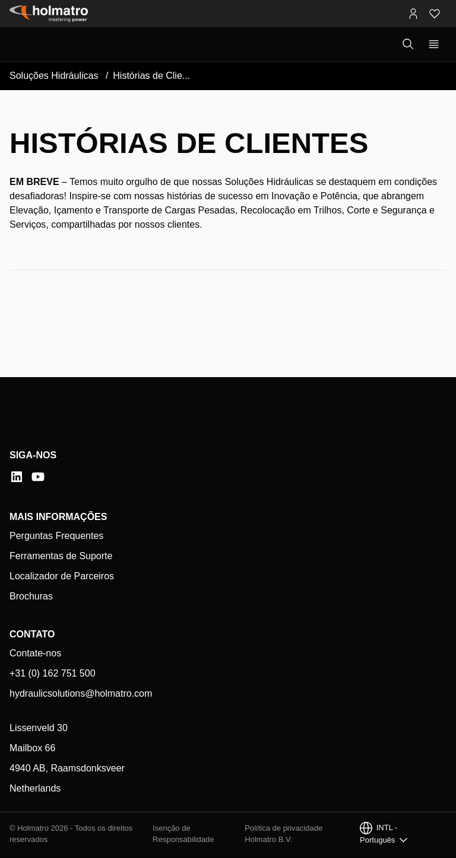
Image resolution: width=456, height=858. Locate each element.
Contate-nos (35, 653)
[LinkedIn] (17, 476)
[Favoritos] (435, 14)
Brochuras (31, 596)
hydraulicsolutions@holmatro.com (81, 693)
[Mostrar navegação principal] (433, 44)
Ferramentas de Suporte (61, 556)
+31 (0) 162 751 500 (53, 673)
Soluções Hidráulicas (54, 76)
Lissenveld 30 (39, 728)
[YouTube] (38, 476)
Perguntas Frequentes (56, 536)
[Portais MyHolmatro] (413, 14)
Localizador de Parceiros (62, 576)
